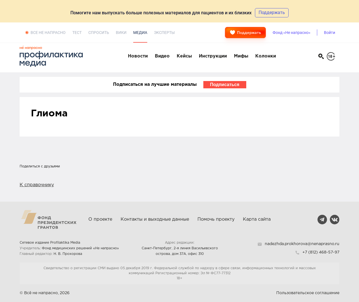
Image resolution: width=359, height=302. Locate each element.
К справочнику (37, 185)
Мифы (241, 56)
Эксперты (164, 32)
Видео (162, 56)
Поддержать (245, 32)
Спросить (98, 32)
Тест (77, 32)
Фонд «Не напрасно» (291, 32)
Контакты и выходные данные (155, 219)
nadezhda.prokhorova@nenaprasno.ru (302, 244)
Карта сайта (257, 219)
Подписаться (225, 84)
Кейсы (184, 56)
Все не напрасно (48, 32)
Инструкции (213, 56)
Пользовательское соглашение (307, 293)
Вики (121, 32)
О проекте (100, 219)
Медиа (140, 32)
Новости (138, 56)
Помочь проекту (215, 219)
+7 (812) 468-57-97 (320, 252)
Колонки (265, 56)
